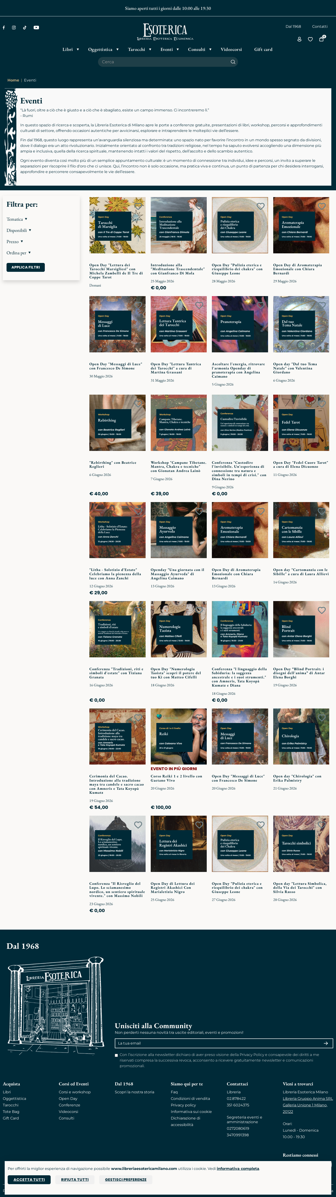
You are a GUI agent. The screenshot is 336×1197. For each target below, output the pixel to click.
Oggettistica (14, 1098)
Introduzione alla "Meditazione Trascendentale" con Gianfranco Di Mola (178, 269)
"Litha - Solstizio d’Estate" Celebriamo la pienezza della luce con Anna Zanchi (115, 573)
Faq (174, 1092)
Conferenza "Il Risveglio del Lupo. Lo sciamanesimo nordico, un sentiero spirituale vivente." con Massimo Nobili (117, 889)
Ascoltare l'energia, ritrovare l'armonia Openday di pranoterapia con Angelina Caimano (238, 370)
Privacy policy (183, 1105)
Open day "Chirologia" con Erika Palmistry (297, 778)
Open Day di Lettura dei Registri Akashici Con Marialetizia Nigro (173, 887)
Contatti (320, 26)
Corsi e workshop (75, 1092)
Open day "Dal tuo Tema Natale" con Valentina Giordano (295, 368)
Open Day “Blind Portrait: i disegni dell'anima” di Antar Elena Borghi (299, 673)
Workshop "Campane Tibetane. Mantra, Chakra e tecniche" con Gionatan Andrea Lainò (178, 466)
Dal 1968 (293, 26)
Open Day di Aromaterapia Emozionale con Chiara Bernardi (297, 269)
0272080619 (238, 1128)
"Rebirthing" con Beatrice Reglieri (112, 464)
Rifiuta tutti (75, 1179)
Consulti (66, 1118)
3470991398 (238, 1135)
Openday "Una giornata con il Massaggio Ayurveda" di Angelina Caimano (177, 573)
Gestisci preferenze (126, 1179)
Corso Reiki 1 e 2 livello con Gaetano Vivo (176, 778)
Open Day (68, 1098)
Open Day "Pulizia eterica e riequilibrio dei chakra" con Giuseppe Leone (237, 269)
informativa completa (238, 1168)
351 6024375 (238, 1105)
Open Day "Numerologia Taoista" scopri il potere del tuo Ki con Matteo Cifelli (176, 673)
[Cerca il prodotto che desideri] (163, 62)
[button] (41, 219)
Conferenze (69, 1105)
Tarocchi (10, 1105)
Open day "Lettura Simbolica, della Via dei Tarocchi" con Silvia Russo (300, 887)
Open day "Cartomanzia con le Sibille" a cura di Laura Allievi (301, 571)
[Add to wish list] (138, 206)
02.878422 (236, 1098)
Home (13, 80)
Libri (7, 1092)
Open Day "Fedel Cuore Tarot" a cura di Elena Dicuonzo (300, 464)
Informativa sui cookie (191, 1111)
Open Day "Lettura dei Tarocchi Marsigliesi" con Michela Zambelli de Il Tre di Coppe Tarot (116, 271)
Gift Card (11, 1118)
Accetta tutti (29, 1179)
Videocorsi (68, 1111)
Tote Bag (11, 1111)
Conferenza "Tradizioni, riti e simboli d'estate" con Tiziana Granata (116, 673)
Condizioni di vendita (190, 1098)
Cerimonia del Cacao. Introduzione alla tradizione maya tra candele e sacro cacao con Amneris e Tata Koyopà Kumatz (116, 784)
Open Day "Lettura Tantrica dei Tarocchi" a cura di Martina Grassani (176, 368)
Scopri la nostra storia (134, 1092)
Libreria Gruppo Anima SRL (308, 1098)
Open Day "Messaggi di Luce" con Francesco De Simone (115, 366)
